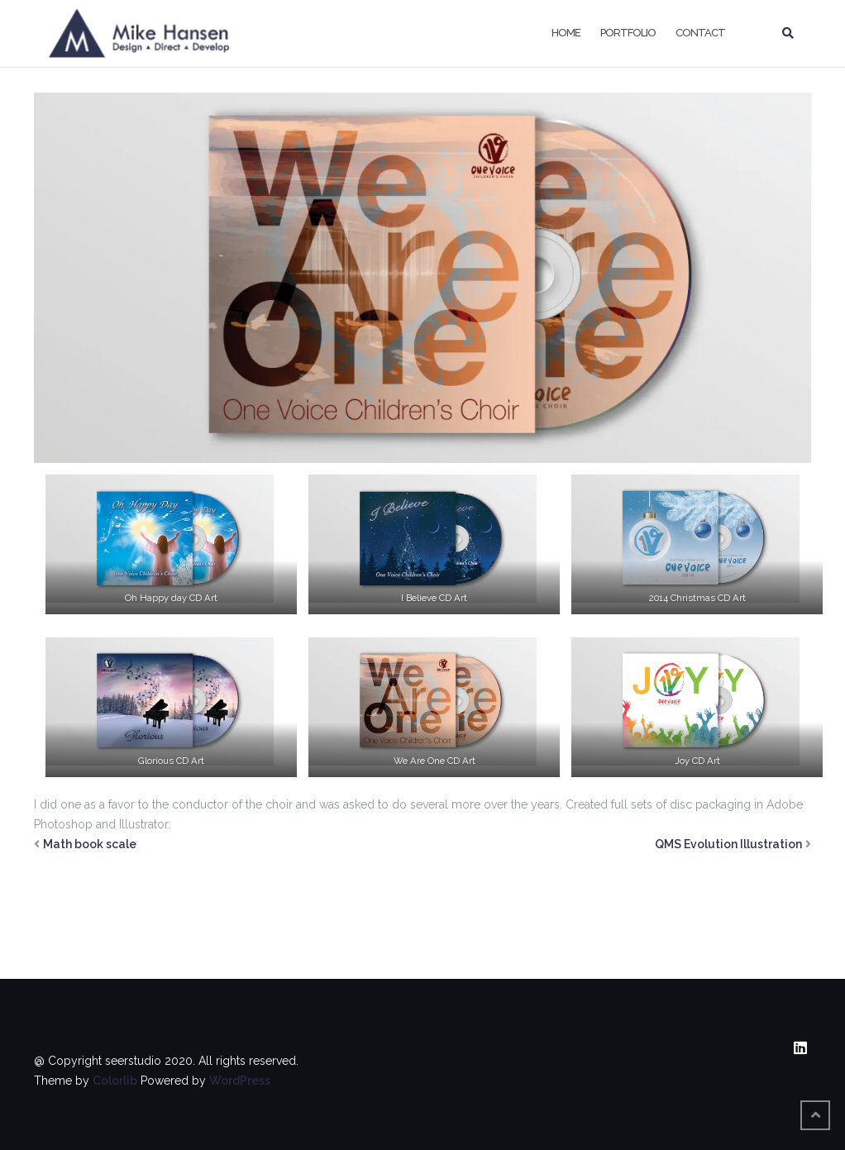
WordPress (239, 1080)
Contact (700, 32)
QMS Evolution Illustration (728, 844)
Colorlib (115, 1080)
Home (565, 32)
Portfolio (628, 32)
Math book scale (89, 844)
